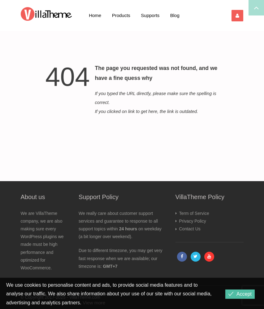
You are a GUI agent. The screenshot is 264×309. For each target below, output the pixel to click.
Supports (150, 15)
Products (121, 15)
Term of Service (194, 213)
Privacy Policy (192, 221)
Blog (175, 15)
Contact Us (190, 228)
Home (95, 15)
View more (94, 302)
